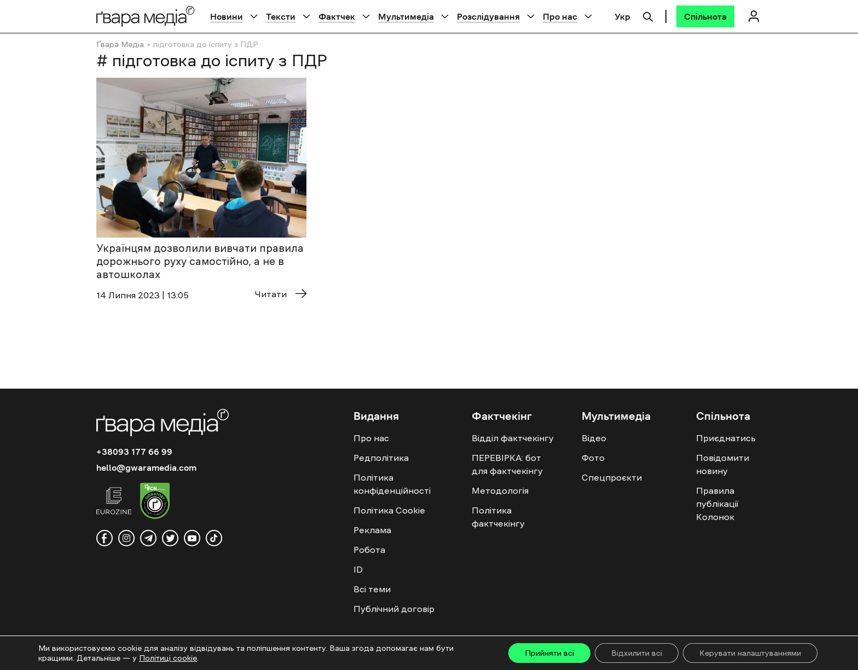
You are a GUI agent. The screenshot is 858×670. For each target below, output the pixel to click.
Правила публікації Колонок (717, 503)
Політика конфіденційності (392, 484)
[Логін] (753, 16)
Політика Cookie (389, 510)
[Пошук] (647, 15)
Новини (226, 16)
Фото (593, 457)
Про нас (560, 16)
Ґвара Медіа (120, 44)
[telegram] (148, 538)
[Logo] (145, 16)
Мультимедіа (406, 16)
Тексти (280, 16)
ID (358, 569)
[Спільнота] (705, 16)
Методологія (500, 490)
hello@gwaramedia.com (146, 467)
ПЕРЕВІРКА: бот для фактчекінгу (507, 464)
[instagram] (126, 538)
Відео (594, 438)
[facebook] (104, 538)
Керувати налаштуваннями (750, 653)
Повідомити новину (722, 464)
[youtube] (192, 538)
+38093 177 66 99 (134, 451)
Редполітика (381, 457)
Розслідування (488, 16)
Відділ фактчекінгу (513, 438)
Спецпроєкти (612, 477)
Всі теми (372, 589)
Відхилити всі (636, 653)
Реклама (372, 529)
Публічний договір (393, 608)
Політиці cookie (168, 658)
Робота (369, 549)
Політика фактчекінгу (498, 517)
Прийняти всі (549, 653)
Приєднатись (726, 438)
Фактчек (336, 16)
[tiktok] (214, 538)
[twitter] (170, 538)
